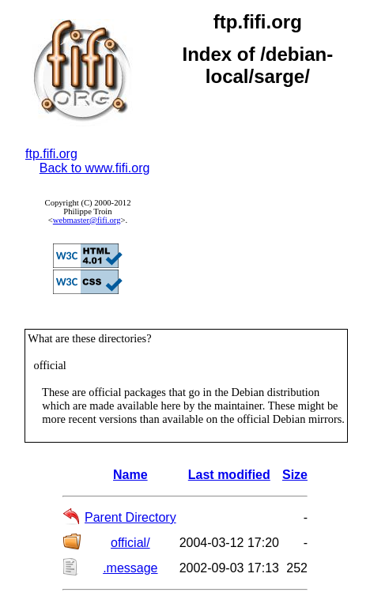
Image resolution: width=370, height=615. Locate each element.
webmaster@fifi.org (87, 220)
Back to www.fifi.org (95, 168)
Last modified (229, 474)
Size (295, 474)
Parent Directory (130, 517)
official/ (130, 542)
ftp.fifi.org (51, 153)
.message (130, 568)
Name (130, 474)
